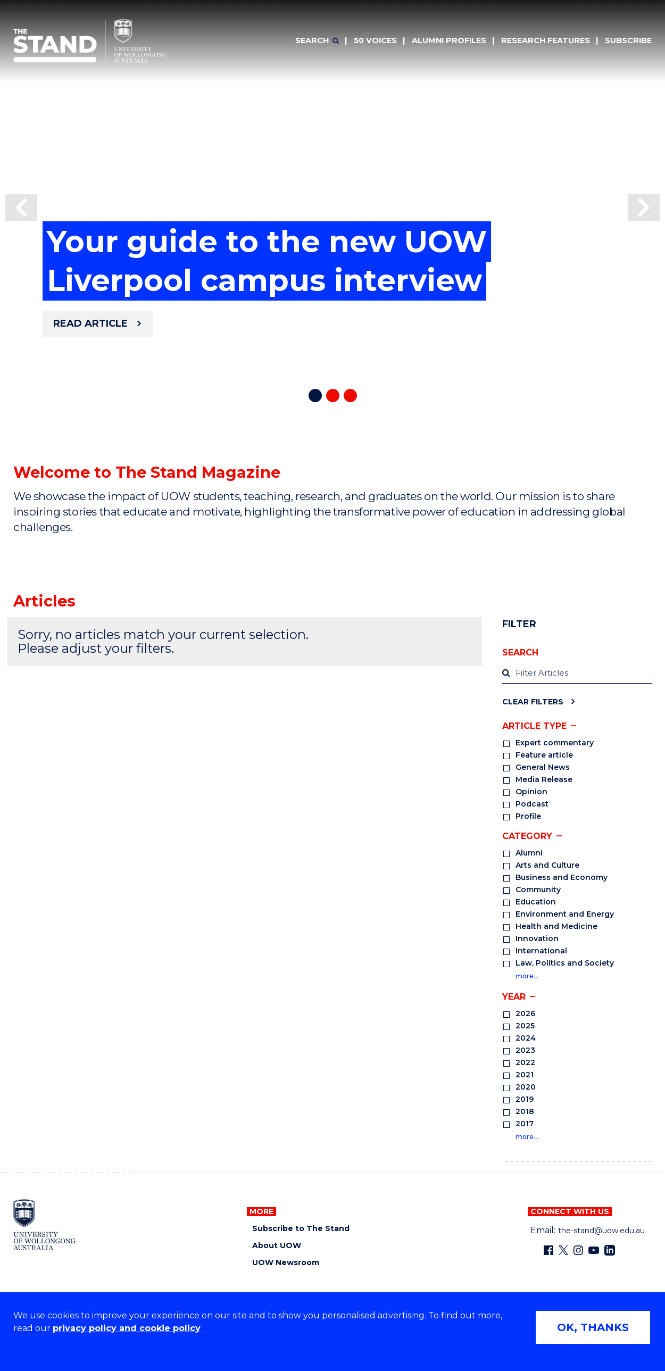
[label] (577, 673)
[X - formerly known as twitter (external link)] (563, 1250)
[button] (21, 207)
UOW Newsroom (285, 1262)
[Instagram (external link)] (578, 1250)
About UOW (276, 1245)
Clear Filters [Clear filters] (532, 701)
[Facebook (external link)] (548, 1250)
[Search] (317, 41)
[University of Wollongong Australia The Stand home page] (90, 41)
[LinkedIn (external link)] (609, 1250)
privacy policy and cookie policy (127, 1328)
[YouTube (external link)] (593, 1250)
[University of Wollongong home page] (44, 1224)
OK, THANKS (593, 1327)
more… (527, 976)
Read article (90, 323)
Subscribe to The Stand (301, 1228)
